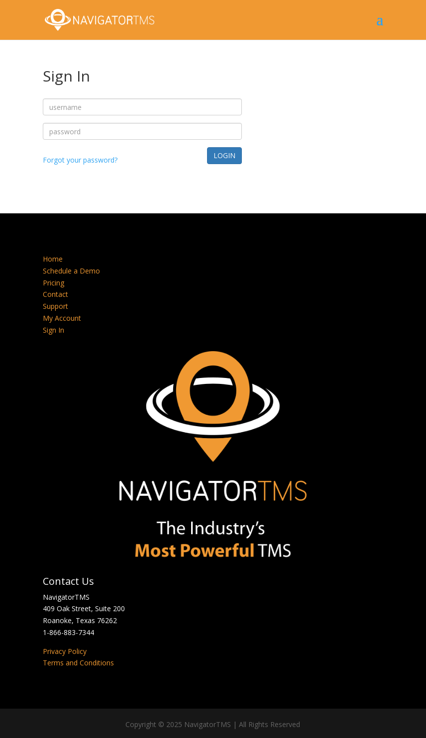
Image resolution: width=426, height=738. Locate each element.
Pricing (53, 282)
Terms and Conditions (78, 662)
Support (55, 306)
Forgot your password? (80, 160)
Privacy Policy (65, 651)
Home (53, 259)
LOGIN (224, 155)
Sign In (53, 330)
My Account (62, 318)
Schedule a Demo (71, 271)
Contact (55, 294)
